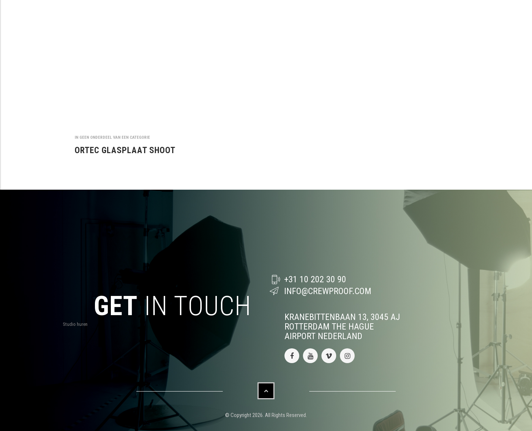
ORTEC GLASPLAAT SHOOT (125, 150)
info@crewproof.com (327, 291)
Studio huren (75, 324)
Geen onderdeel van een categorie (114, 137)
